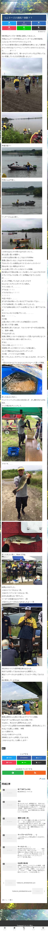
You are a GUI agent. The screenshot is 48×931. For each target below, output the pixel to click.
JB (3, 748)
